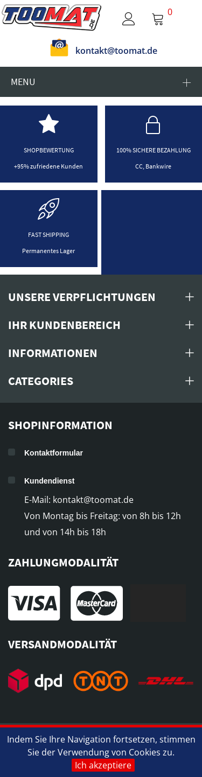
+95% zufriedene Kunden (48, 166)
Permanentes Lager (48, 251)
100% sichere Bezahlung (153, 150)
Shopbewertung (49, 150)
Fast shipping (48, 234)
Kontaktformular (53, 453)
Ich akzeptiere (103, 765)
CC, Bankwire (153, 166)
